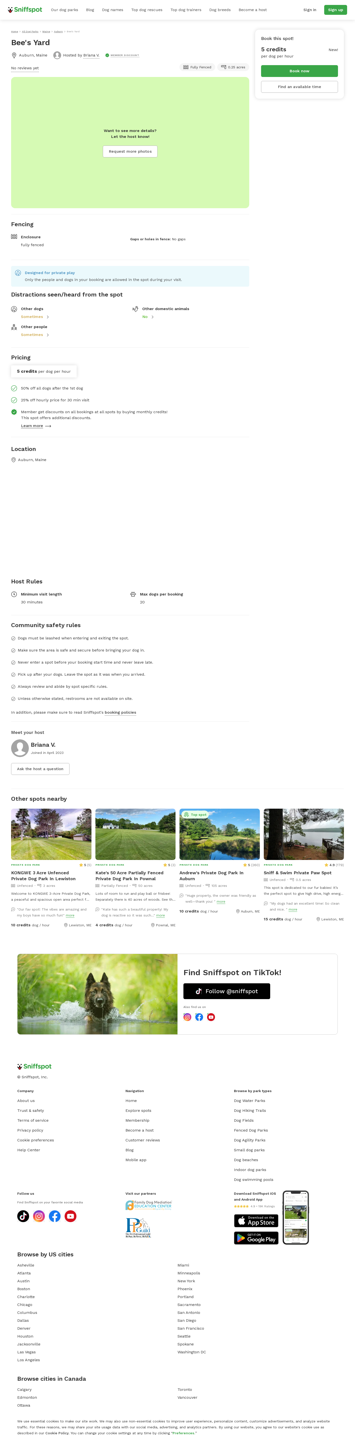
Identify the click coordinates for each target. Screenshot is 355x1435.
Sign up (335, 9)
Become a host (253, 9)
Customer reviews (142, 1140)
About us (26, 1100)
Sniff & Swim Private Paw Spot (298, 872)
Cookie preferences (35, 1140)
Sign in (309, 9)
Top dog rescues (146, 9)
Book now (300, 71)
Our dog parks (64, 9)
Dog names (112, 9)
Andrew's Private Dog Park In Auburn (211, 875)
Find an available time (299, 86)
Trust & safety (30, 1110)
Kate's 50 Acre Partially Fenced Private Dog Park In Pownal (129, 875)
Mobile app (135, 1159)
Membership (137, 1120)
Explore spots (138, 1110)
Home (131, 1100)
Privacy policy (30, 1130)
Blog (90, 9)
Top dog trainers (185, 9)
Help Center (28, 1150)
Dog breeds (220, 9)
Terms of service (33, 1120)
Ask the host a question (40, 768)
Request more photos (130, 151)
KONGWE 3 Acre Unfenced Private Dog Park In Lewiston (43, 875)
